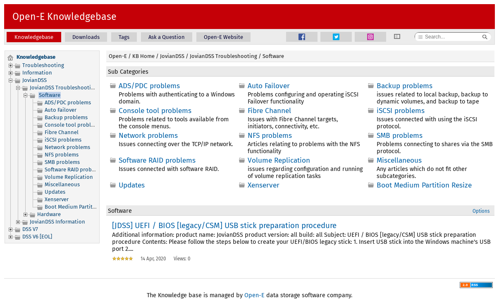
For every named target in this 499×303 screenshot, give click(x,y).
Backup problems (66, 117)
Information (37, 73)
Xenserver (57, 199)
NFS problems (62, 155)
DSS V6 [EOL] (37, 236)
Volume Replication (69, 177)
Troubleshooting (43, 65)
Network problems (67, 147)
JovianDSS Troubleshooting (63, 87)
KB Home (143, 56)
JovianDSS (34, 80)
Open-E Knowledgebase (64, 16)
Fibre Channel (62, 132)
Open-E (118, 56)
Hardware (49, 214)
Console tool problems (73, 125)
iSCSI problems (63, 140)
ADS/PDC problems (68, 102)
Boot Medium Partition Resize (81, 207)
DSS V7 (30, 229)
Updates (55, 192)
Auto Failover (60, 110)
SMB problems (62, 162)
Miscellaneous (62, 184)
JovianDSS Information (57, 222)
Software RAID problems (74, 169)
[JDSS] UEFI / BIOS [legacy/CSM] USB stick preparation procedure (224, 225)
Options (481, 211)
